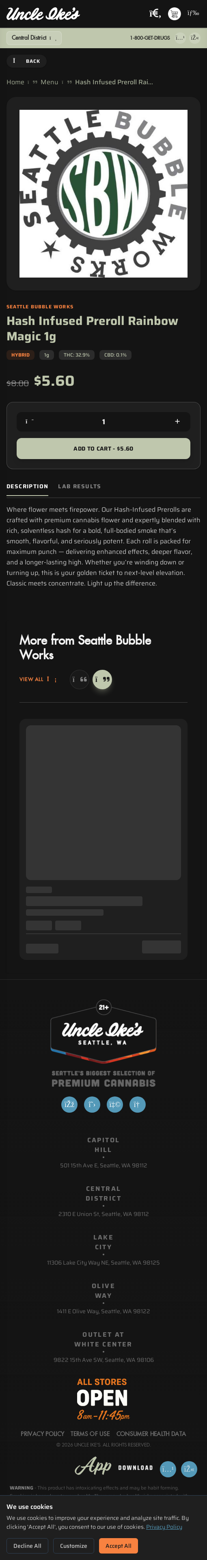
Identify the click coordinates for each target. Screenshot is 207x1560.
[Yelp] (115, 1104)
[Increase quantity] (177, 421)
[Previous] (79, 679)
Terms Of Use (90, 1434)
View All (38, 679)
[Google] (137, 1104)
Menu (49, 82)
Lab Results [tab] (79, 486)
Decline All (27, 1545)
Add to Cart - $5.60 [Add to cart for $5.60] (103, 448)
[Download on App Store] (180, 38)
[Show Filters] (34, 38)
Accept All (119, 1545)
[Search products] (155, 14)
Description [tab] (27, 486)
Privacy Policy (164, 1526)
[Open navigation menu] (192, 14)
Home (15, 82)
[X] (92, 1104)
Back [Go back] (26, 61)
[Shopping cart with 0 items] (174, 13)
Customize (73, 1545)
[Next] (102, 679)
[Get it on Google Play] (195, 38)
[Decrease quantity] (29, 421)
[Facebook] (69, 1104)
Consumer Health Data (151, 1434)
